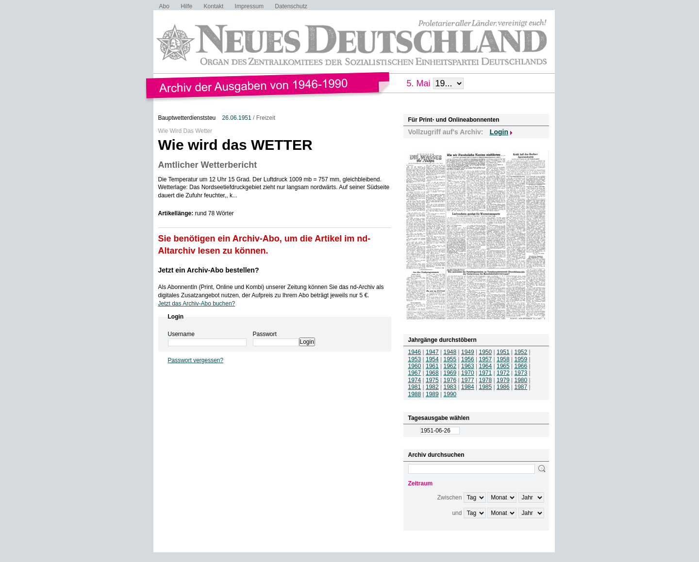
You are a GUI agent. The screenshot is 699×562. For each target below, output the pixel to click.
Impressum (249, 6)
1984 (467, 387)
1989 (432, 394)
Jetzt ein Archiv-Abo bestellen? (208, 270)
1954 (432, 359)
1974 (414, 380)
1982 (432, 387)
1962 (450, 366)
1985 (485, 387)
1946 (414, 352)
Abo (164, 6)
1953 (414, 359)
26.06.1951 (236, 117)
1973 (521, 372)
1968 (432, 372)
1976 (450, 380)
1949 (467, 352)
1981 (414, 387)
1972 (503, 372)
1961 (432, 366)
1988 (414, 394)
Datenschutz (291, 6)
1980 (521, 380)
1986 (503, 387)
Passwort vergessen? (196, 360)
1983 (450, 387)
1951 (503, 352)
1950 (485, 352)
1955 (450, 359)
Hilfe (186, 6)
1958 (503, 359)
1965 (503, 366)
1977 (467, 380)
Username (181, 334)
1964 (485, 366)
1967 (414, 372)
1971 (485, 372)
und (457, 513)
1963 (467, 366)
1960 (414, 366)
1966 (521, 366)
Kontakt (214, 6)
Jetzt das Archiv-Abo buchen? (196, 303)
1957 (485, 359)
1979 (503, 380)
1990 (450, 394)
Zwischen (449, 497)
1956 (467, 359)
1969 (450, 372)
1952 (521, 352)
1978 (485, 380)
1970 (467, 372)
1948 (450, 352)
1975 (432, 380)
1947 (432, 352)
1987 (521, 387)
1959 (521, 359)
